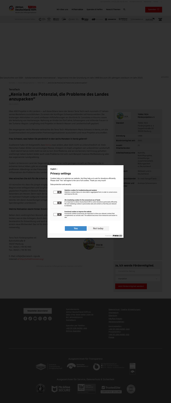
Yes (76, 228)
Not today (98, 228)
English (54, 169)
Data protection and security (60, 184)
